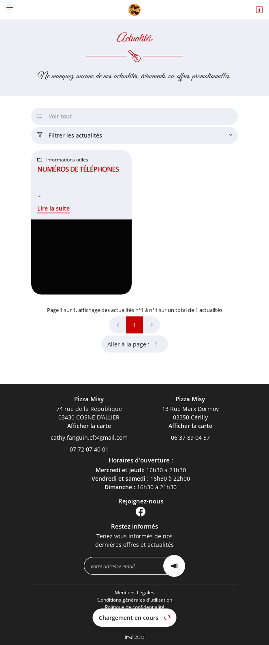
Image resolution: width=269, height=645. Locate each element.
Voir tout (54, 116)
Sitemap (134, 621)
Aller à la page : (137, 344)
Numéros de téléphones (78, 169)
